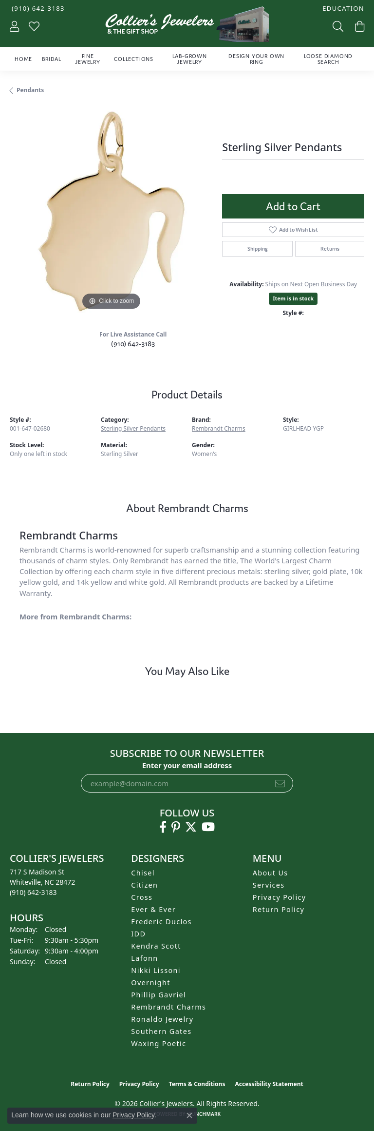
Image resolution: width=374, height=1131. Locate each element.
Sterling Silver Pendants (133, 428)
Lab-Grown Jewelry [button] (189, 59)
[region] (111, 211)
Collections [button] (133, 59)
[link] (37, 8)
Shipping (257, 248)
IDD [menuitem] (138, 933)
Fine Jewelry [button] (87, 59)
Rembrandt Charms (218, 428)
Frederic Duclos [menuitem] (161, 921)
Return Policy (279, 909)
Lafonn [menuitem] (144, 958)
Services (269, 885)
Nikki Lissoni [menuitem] (156, 970)
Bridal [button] (51, 59)
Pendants (30, 90)
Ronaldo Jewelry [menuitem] (162, 1019)
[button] (342, 8)
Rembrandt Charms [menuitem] (168, 1007)
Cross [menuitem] (141, 897)
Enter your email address (187, 765)
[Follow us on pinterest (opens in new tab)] (175, 827)
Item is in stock (293, 298)
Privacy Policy (279, 897)
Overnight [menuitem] (150, 982)
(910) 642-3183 (133, 343)
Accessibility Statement (269, 1084)
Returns (329, 248)
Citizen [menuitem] (144, 885)
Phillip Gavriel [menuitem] (158, 994)
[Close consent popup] (189, 1115)
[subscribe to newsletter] (280, 783)
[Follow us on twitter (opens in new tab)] (191, 827)
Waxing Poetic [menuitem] (158, 1043)
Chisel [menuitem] (143, 872)
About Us (270, 872)
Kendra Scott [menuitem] (156, 946)
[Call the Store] (33, 892)
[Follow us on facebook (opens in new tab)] (163, 827)
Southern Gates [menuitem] (161, 1031)
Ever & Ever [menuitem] (153, 909)
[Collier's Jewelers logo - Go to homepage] (187, 26)
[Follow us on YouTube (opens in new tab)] (208, 827)
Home (23, 59)
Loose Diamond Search (328, 59)
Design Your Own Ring (256, 59)
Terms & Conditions (197, 1084)
